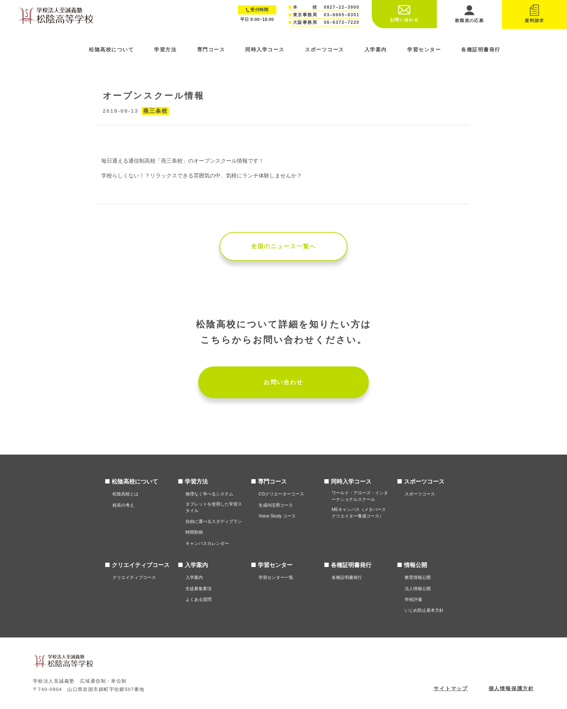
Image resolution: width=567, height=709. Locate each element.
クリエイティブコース (141, 565)
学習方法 (165, 49)
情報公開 (415, 565)
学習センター (424, 49)
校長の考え (123, 505)
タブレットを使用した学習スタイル (214, 507)
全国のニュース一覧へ (283, 246)
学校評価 (413, 599)
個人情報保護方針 (511, 688)
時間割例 (194, 532)
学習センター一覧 (276, 577)
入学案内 (375, 49)
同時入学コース (265, 49)
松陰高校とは (125, 494)
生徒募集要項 (199, 588)
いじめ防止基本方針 (424, 610)
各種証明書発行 (480, 49)
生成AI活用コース (276, 505)
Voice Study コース (277, 516)
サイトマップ (451, 688)
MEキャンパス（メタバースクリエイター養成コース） (359, 513)
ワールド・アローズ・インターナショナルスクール (360, 496)
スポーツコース (324, 49)
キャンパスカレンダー (207, 543)
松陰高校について (111, 49)
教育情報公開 (418, 577)
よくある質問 (199, 599)
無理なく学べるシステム (209, 494)
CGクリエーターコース (281, 494)
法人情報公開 (418, 588)
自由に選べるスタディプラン (214, 521)
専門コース (211, 49)
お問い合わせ (283, 382)
